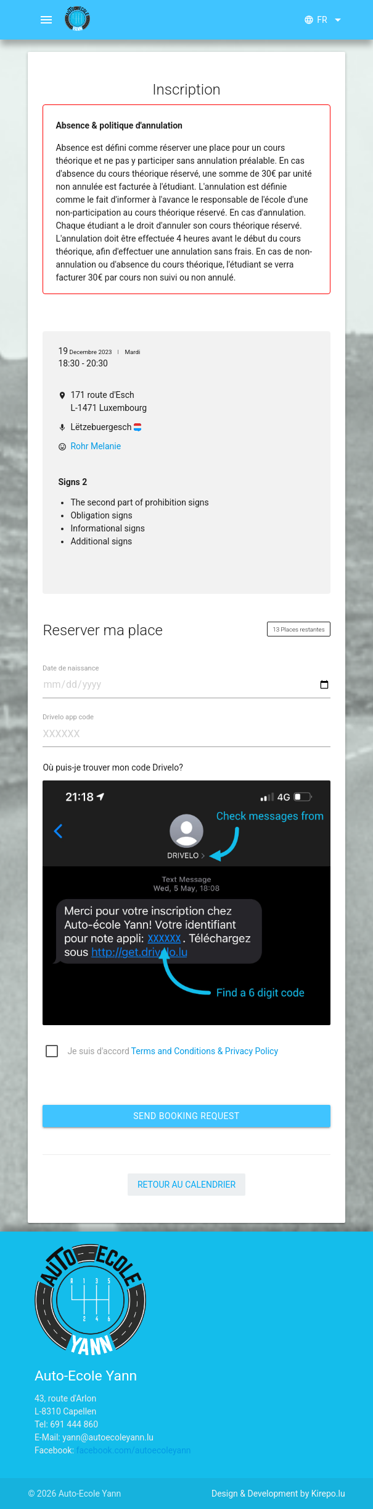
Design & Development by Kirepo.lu (278, 1493)
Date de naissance (71, 668)
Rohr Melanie (95, 446)
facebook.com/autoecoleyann (133, 1450)
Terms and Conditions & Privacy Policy (204, 1051)
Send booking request (186, 1116)
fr (324, 20)
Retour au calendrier (186, 1185)
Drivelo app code (68, 717)
